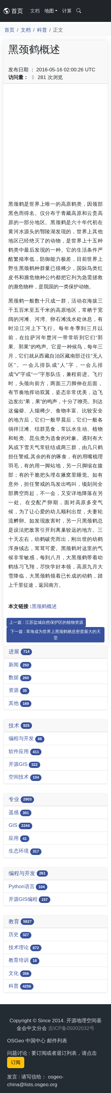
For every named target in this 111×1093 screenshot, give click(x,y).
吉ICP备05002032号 (71, 1028)
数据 (20, 677)
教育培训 (24, 960)
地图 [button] (49, 10)
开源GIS (24, 764)
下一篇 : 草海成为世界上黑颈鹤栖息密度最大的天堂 (55, 634)
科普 (42, 30)
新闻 (20, 665)
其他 (20, 703)
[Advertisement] (55, 144)
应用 (19, 838)
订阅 (15, 1062)
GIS (20, 825)
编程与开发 (26, 738)
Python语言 (28, 886)
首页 (13, 11)
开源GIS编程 (29, 899)
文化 (20, 973)
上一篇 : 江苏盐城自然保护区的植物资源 (46, 622)
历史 (20, 934)
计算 (67, 10)
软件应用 (25, 751)
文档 (35, 10)
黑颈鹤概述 (44, 606)
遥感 (20, 812)
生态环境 (25, 851)
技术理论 (25, 947)
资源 (19, 690)
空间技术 (25, 777)
